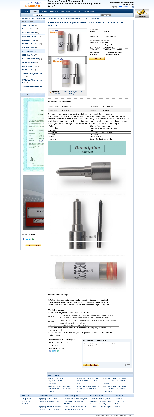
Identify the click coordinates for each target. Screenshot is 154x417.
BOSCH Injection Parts (38, 18)
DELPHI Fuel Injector (29, 62)
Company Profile (27, 399)
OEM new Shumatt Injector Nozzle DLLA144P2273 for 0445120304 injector (115, 380)
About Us (44, 11)
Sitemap (117, 407)
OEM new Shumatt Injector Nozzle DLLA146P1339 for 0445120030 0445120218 (115, 388)
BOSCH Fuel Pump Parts (30, 59)
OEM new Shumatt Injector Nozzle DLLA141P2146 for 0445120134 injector (88, 388)
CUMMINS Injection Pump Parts (32, 86)
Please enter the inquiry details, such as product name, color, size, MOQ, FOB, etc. (106, 352)
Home (26, 11)
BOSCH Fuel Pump (28, 55)
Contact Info (119, 399)
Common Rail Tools (28, 29)
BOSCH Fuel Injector (29, 47)
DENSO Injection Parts (29, 36)
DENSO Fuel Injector (29, 33)
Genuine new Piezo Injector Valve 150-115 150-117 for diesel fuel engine (87, 380)
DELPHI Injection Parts (29, 66)
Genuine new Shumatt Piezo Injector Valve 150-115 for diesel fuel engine (59, 380)
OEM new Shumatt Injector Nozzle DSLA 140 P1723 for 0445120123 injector (60, 388)
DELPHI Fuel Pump (28, 70)
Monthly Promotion (28, 25)
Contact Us (77, 11)
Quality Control (65, 11)
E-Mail (117, 404)
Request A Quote (128, 4)
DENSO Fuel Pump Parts (30, 44)
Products (34, 11)
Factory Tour (54, 11)
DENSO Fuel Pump (28, 40)
